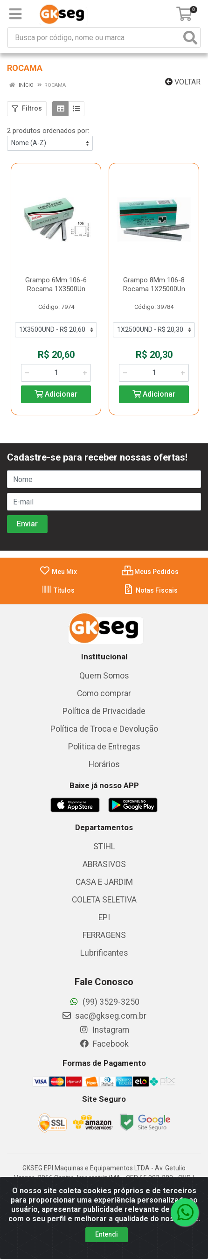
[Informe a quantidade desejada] (56, 373)
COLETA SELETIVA (104, 899)
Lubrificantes (104, 953)
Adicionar (56, 394)
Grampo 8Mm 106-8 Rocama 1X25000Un (154, 284)
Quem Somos (104, 675)
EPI (104, 917)
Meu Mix (58, 571)
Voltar (183, 81)
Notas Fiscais (150, 590)
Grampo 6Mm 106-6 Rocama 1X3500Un (56, 284)
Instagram (104, 1030)
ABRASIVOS (104, 864)
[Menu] (15, 14)
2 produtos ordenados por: (48, 130)
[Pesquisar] (190, 37)
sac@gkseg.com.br (104, 1016)
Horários (104, 764)
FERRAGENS (104, 935)
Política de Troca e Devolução (104, 729)
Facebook (104, 1044)
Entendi (106, 1234)
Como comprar (104, 693)
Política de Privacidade (104, 711)
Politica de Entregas (104, 746)
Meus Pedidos (150, 571)
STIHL (104, 846)
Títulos (58, 590)
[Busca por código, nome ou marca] (94, 37)
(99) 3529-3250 (104, 1002)
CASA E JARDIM (104, 882)
